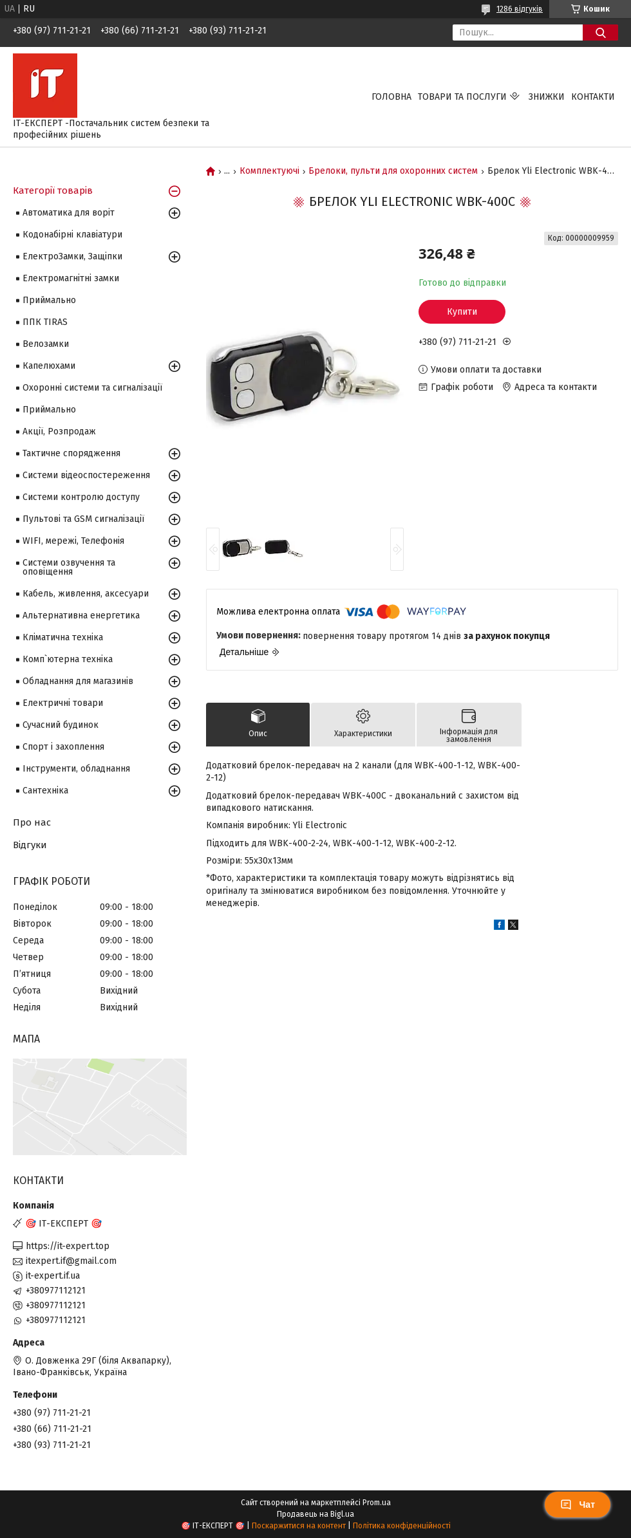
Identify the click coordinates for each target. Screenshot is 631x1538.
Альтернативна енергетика (81, 615)
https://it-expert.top (67, 1246)
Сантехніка (45, 790)
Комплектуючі (269, 171)
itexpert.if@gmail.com (71, 1260)
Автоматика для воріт (69, 212)
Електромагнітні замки (71, 278)
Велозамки (46, 343)
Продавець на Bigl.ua (315, 1514)
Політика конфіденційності (402, 1525)
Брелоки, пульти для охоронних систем (393, 171)
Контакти (593, 96)
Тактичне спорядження (71, 453)
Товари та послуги (462, 96)
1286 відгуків (519, 9)
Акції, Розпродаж (59, 431)
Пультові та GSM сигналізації (83, 519)
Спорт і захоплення (63, 746)
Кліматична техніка (63, 637)
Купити (462, 311)
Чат (577, 1504)
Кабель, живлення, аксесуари (86, 593)
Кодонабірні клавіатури (72, 234)
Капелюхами (49, 365)
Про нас (32, 822)
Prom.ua (377, 1502)
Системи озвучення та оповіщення (69, 567)
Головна (391, 96)
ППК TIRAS (45, 322)
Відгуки (30, 845)
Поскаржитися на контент (299, 1525)
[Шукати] (600, 32)
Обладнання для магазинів (78, 681)
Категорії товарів (53, 190)
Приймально (49, 300)
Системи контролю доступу (81, 497)
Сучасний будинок (61, 724)
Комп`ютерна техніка (68, 659)
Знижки (547, 96)
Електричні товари (63, 703)
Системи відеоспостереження (86, 475)
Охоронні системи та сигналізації (92, 387)
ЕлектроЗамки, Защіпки (72, 256)
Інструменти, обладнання (76, 768)
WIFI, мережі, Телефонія (73, 540)
